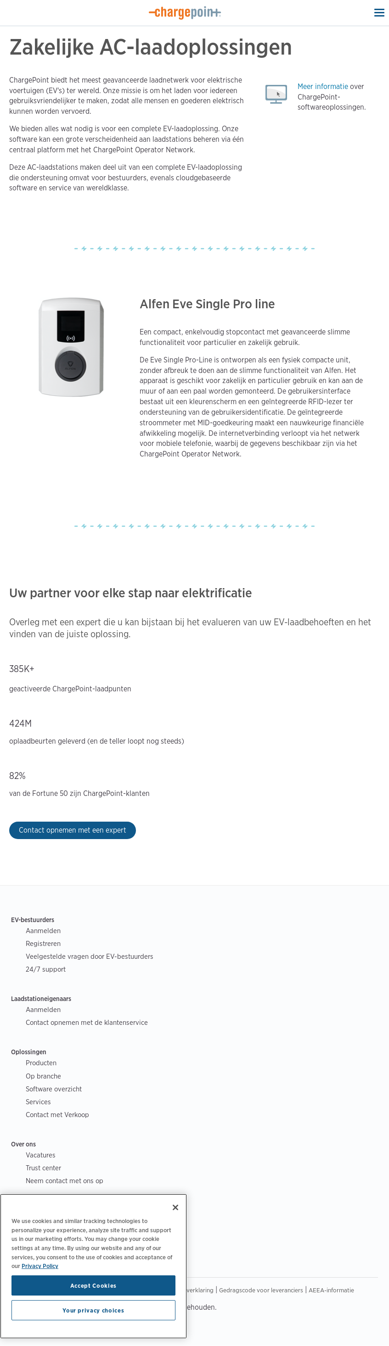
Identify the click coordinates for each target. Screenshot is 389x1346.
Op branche (43, 1076)
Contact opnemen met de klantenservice (87, 1022)
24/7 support (46, 969)
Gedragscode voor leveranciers (261, 1290)
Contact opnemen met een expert (72, 830)
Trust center (43, 1167)
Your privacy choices (93, 1310)
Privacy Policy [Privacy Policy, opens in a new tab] (40, 1265)
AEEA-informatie (331, 1290)
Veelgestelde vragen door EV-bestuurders (89, 956)
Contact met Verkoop (57, 1114)
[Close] (175, 1207)
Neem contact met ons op (64, 1180)
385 (16, 668)
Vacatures (41, 1155)
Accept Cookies (93, 1285)
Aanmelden (43, 930)
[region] (93, 1266)
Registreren (43, 943)
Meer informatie (323, 86)
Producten (41, 1062)
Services (38, 1101)
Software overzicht (54, 1089)
